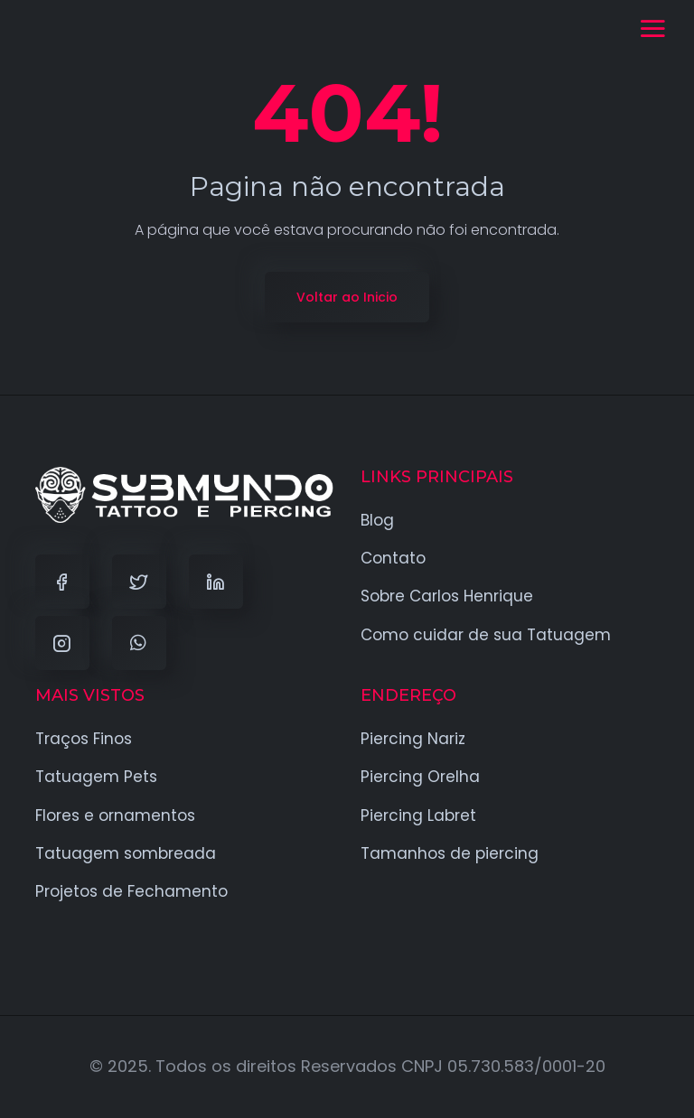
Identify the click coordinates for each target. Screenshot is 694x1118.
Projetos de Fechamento (131, 891)
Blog (377, 520)
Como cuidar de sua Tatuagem (486, 635)
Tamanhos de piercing (450, 853)
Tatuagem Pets (96, 776)
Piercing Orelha (420, 776)
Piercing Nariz (413, 739)
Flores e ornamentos (115, 815)
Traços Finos (83, 739)
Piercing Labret (418, 815)
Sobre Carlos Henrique (447, 596)
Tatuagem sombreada (125, 853)
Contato (393, 558)
